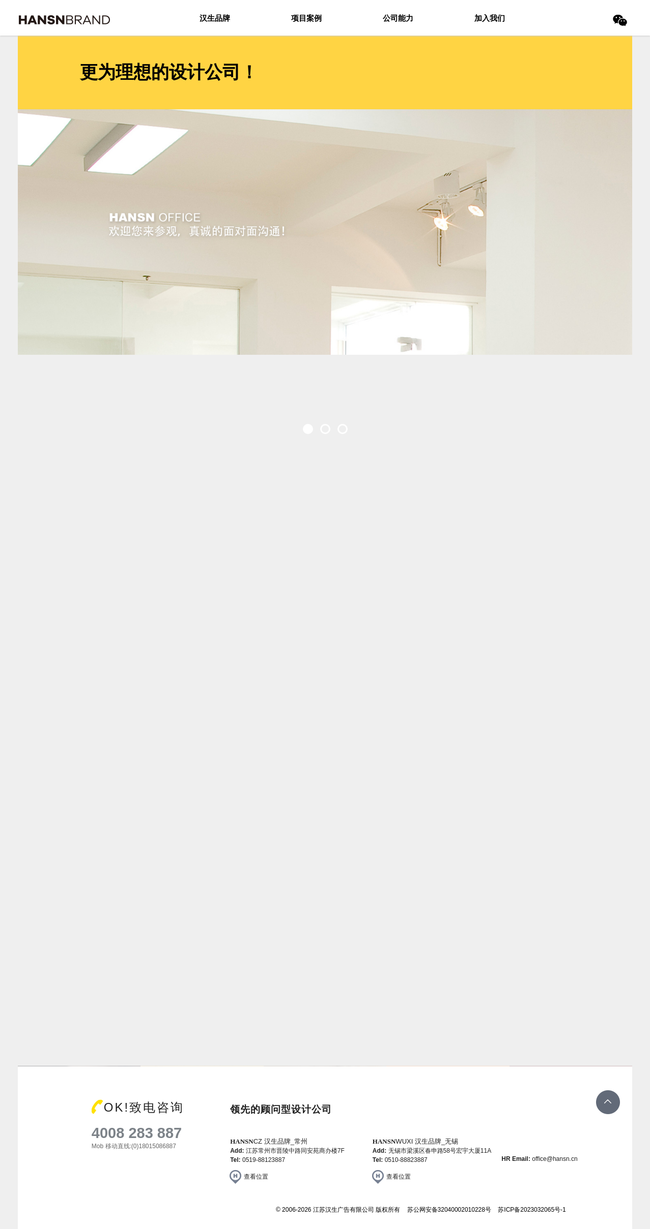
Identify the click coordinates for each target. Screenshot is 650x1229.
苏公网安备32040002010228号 (449, 1209)
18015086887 (157, 1146)
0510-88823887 (406, 1159)
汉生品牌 (215, 18)
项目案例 (306, 18)
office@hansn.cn (554, 1158)
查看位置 (256, 1176)
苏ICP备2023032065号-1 (532, 1209)
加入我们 (489, 18)
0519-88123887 (263, 1159)
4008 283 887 (137, 1133)
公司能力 (398, 18)
